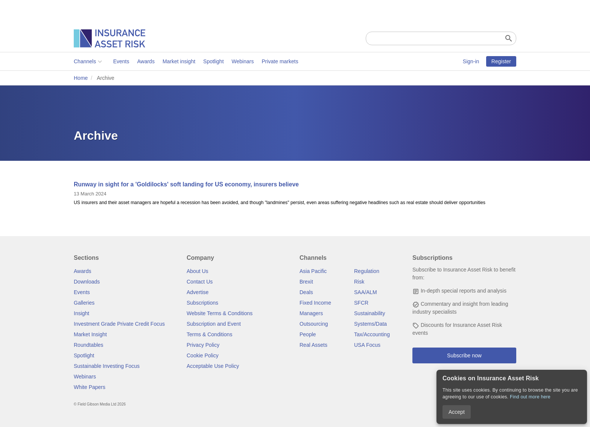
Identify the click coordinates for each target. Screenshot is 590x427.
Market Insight (90, 334)
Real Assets (313, 345)
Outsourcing (314, 324)
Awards (145, 61)
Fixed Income (315, 303)
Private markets (280, 61)
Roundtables (88, 345)
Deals (306, 292)
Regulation (366, 271)
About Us (197, 271)
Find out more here (530, 397)
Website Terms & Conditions (219, 313)
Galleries (84, 303)
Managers (311, 313)
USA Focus (367, 345)
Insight (81, 313)
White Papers (89, 387)
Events (121, 61)
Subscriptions (202, 303)
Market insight (179, 61)
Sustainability (369, 313)
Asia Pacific (313, 271)
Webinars (243, 61)
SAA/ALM (365, 292)
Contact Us (200, 282)
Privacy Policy (203, 345)
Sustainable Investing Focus (107, 366)
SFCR (361, 303)
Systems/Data (370, 324)
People (308, 334)
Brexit (306, 282)
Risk (359, 282)
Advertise (197, 292)
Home (81, 78)
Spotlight (213, 61)
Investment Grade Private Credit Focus (119, 324)
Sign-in (471, 61)
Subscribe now (464, 355)
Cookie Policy (203, 355)
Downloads (87, 282)
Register (501, 61)
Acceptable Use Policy (213, 366)
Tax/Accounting (372, 334)
